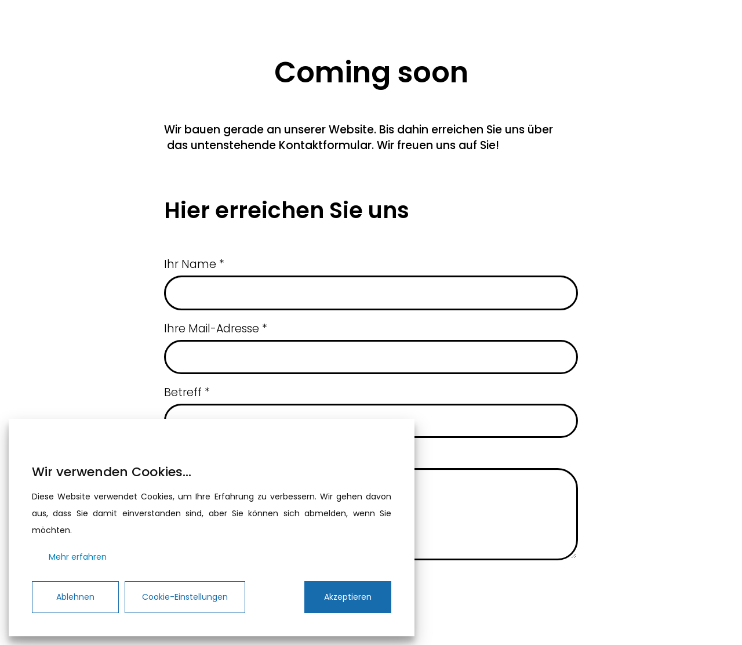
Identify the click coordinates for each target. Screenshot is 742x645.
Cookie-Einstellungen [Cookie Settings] (185, 597)
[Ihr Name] (371, 293)
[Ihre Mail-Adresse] (371, 357)
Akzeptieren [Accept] (348, 597)
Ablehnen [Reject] (75, 597)
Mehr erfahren (78, 557)
